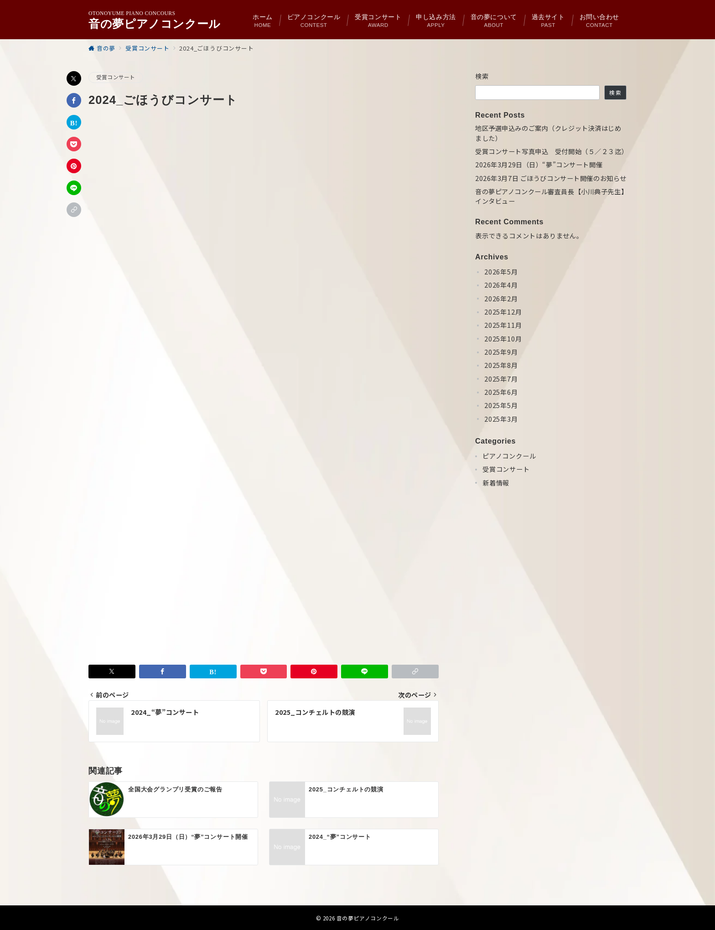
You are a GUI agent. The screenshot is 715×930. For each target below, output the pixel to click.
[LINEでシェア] (74, 188)
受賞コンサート (115, 77)
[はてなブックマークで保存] (74, 122)
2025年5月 (501, 405)
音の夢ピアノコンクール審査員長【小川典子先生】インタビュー (549, 196)
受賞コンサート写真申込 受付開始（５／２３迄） (551, 151)
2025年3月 (501, 419)
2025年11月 (503, 325)
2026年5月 (501, 271)
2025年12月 (503, 311)
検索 (482, 76)
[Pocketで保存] (74, 144)
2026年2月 (501, 298)
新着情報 (495, 482)
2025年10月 (503, 338)
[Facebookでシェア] (74, 100)
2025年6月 (501, 392)
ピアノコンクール (509, 455)
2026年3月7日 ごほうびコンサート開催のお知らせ (551, 178)
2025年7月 (501, 378)
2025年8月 (501, 365)
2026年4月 (501, 284)
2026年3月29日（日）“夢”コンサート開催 (538, 164)
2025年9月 (501, 351)
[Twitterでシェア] (74, 78)
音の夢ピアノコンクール (154, 24)
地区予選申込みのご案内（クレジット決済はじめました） (548, 133)
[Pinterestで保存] (74, 166)
